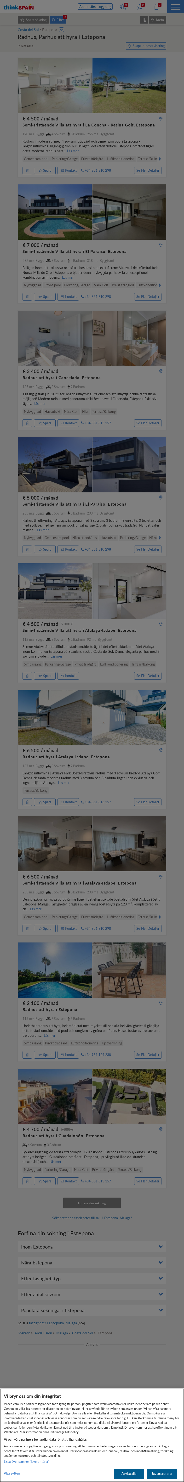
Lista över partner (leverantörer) (26, 1461)
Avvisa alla (128, 1474)
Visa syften (12, 1473)
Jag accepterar (162, 1474)
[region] (92, 1435)
